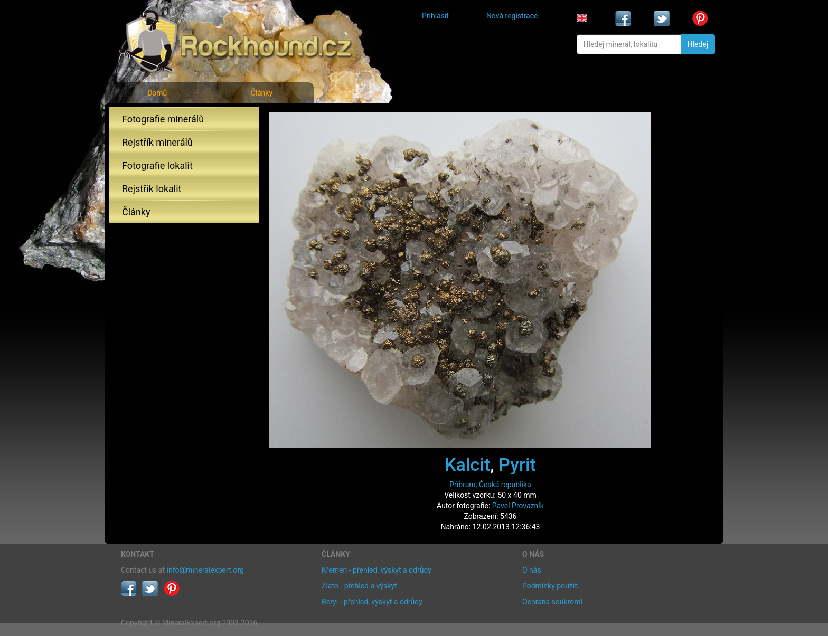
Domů (157, 93)
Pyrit (517, 464)
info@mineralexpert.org (205, 570)
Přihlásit (435, 16)
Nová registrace (512, 16)
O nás (531, 570)
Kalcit (467, 464)
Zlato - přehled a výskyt (359, 586)
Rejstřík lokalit (151, 188)
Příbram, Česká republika (490, 484)
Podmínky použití (550, 586)
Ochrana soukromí (552, 601)
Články (261, 93)
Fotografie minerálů (163, 119)
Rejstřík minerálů (157, 142)
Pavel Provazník (518, 505)
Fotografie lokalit (157, 165)
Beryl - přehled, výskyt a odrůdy (372, 601)
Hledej (698, 44)
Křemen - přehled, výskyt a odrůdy (376, 570)
